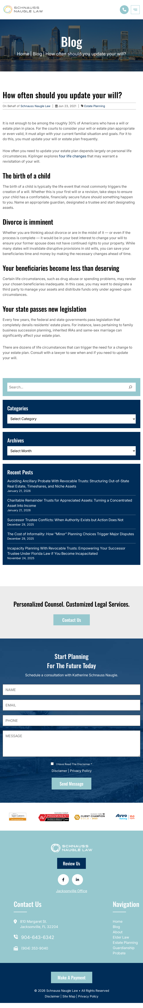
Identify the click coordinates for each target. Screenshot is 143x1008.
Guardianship (124, 948)
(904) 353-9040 (34, 948)
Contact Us (71, 620)
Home (23, 53)
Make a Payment (72, 977)
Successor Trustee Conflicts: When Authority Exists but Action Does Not (65, 520)
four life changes (72, 156)
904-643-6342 (37, 937)
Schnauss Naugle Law (36, 106)
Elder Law (121, 937)
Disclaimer (52, 996)
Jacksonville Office (71, 891)
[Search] (130, 387)
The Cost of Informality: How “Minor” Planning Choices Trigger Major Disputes (70, 534)
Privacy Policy (81, 771)
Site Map (68, 996)
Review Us (71, 863)
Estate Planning (94, 106)
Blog (37, 53)
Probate (119, 953)
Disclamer (59, 771)
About (117, 932)
